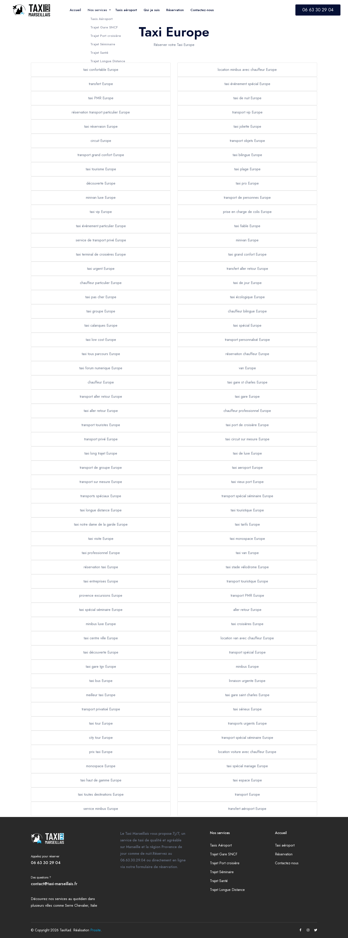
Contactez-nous (287, 863)
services (61, 898)
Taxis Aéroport (221, 845)
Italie (93, 905)
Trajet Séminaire (222, 871)
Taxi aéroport (285, 845)
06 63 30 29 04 (318, 10)
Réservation (284, 854)
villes (48, 905)
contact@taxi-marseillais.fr (54, 884)
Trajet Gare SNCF (223, 854)
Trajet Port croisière (224, 863)
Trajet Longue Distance (227, 889)
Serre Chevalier (76, 905)
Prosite (95, 930)
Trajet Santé (219, 880)
